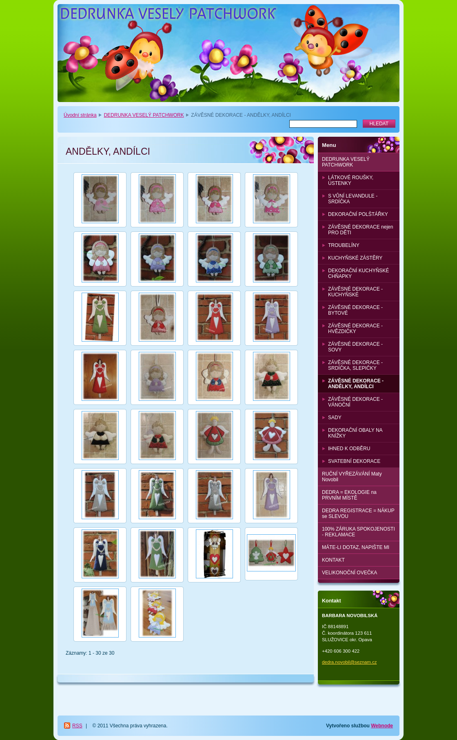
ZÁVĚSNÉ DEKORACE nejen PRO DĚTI (360, 230)
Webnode (382, 726)
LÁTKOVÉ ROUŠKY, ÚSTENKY (350, 180)
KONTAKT (333, 560)
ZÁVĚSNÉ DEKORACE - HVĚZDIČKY (355, 328)
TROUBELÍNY (343, 245)
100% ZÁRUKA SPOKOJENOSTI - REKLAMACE (358, 532)
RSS (77, 726)
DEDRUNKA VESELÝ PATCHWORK (144, 115)
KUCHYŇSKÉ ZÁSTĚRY (355, 258)
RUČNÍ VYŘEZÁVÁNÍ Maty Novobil (352, 476)
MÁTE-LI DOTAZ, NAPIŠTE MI (355, 547)
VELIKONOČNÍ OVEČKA (349, 573)
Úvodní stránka (80, 115)
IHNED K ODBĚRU (349, 448)
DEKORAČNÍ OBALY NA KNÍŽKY (355, 433)
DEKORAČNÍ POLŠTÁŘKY (358, 214)
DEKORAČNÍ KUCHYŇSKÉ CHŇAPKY (358, 273)
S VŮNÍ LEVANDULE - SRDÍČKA (352, 198)
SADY (335, 417)
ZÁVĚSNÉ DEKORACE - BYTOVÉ (355, 310)
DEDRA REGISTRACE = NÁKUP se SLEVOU (358, 513)
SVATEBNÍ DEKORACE (354, 461)
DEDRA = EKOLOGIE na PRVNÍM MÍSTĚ (349, 495)
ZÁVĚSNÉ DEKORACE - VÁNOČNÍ (355, 402)
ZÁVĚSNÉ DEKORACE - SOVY (355, 347)
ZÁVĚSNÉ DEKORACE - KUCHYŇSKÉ (355, 292)
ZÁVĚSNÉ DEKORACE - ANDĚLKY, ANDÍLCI (356, 383)
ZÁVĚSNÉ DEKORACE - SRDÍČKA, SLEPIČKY (355, 365)
